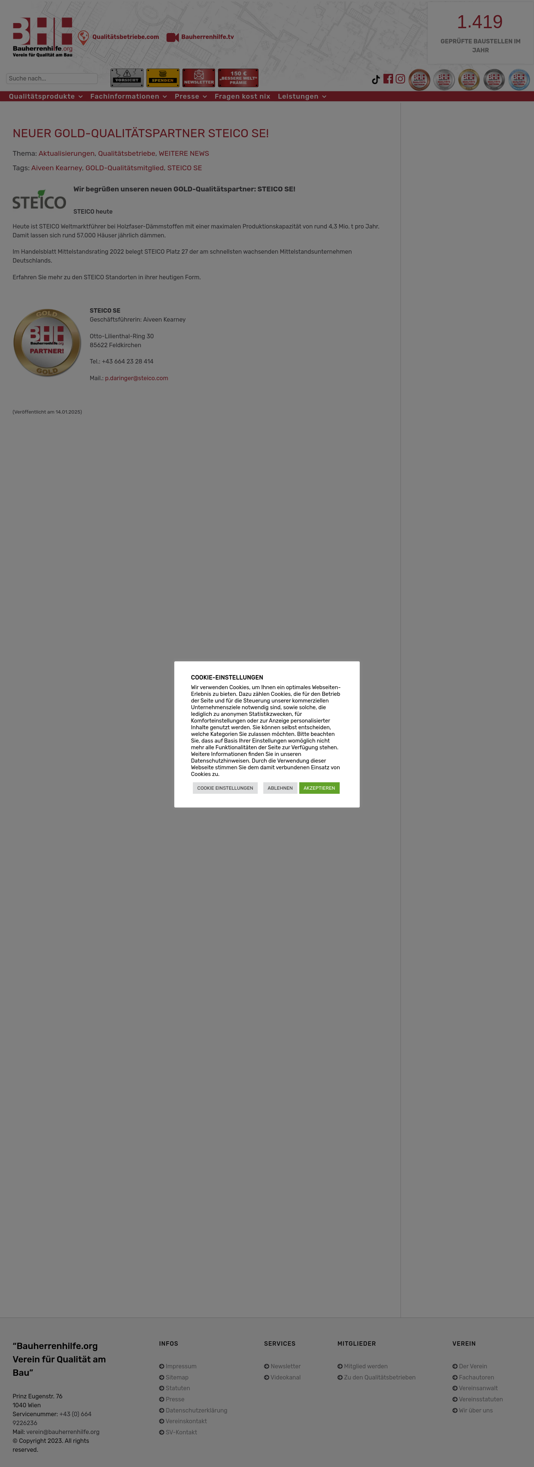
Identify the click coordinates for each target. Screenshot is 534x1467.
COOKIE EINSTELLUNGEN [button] (225, 788)
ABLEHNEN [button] (280, 788)
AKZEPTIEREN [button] (319, 788)
